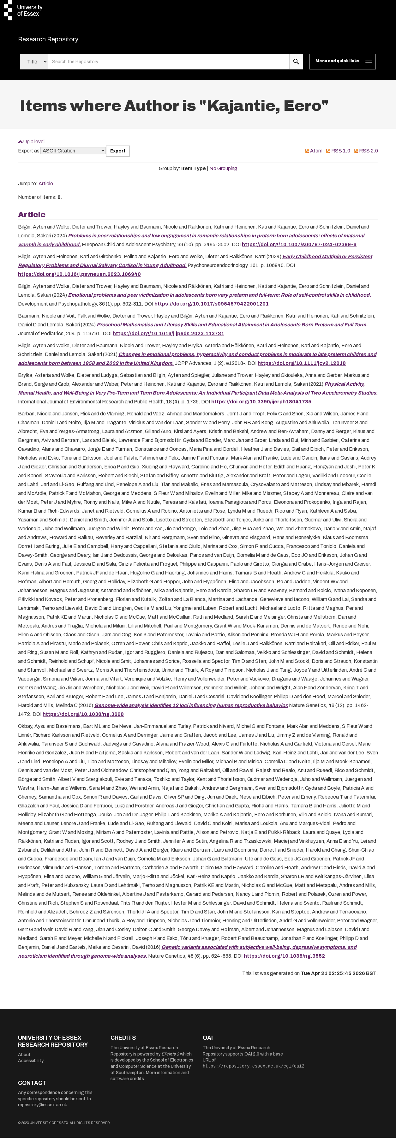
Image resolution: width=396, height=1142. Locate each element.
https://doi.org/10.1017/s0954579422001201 (211, 307)
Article (46, 187)
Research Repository (62, 41)
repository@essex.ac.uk (42, 1109)
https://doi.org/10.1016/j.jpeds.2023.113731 (168, 337)
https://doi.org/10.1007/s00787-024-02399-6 (299, 248)
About (24, 1058)
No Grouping (223, 172)
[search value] (169, 66)
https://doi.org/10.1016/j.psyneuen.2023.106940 (79, 278)
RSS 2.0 (368, 155)
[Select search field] (34, 66)
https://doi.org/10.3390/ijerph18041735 (261, 405)
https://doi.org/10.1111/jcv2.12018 (302, 367)
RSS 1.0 (340, 155)
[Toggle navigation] (342, 66)
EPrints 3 (170, 1058)
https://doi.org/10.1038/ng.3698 (83, 718)
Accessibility (31, 1064)
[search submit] (296, 66)
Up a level (34, 145)
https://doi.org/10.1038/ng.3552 (284, 959)
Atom (316, 155)
